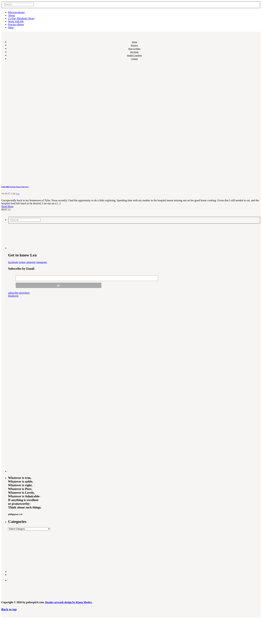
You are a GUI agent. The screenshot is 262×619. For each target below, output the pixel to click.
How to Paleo (134, 48)
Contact (134, 58)
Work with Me (16, 21)
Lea (18, 193)
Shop (11, 27)
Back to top (9, 609)
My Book (134, 52)
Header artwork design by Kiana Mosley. (68, 602)
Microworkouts (16, 12)
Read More (7, 206)
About (11, 15)
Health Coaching (134, 55)
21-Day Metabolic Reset (21, 18)
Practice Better (16, 24)
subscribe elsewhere (19, 292)
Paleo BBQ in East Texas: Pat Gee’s (15, 187)
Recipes (134, 45)
